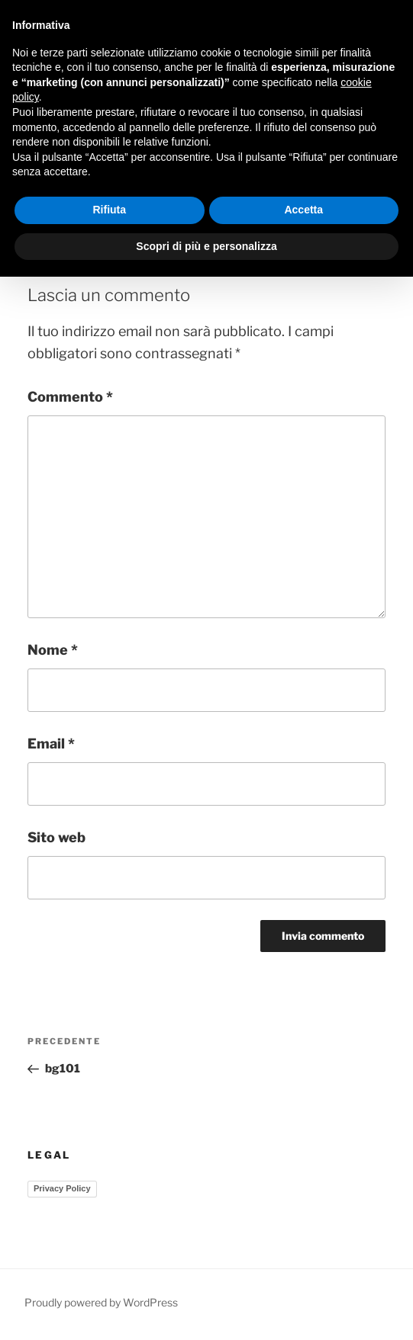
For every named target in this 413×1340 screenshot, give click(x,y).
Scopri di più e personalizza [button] (206, 246)
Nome (52, 650)
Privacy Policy (62, 1188)
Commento (70, 397)
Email (51, 744)
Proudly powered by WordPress (101, 1302)
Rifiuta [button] (109, 210)
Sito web (56, 837)
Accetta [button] (303, 210)
